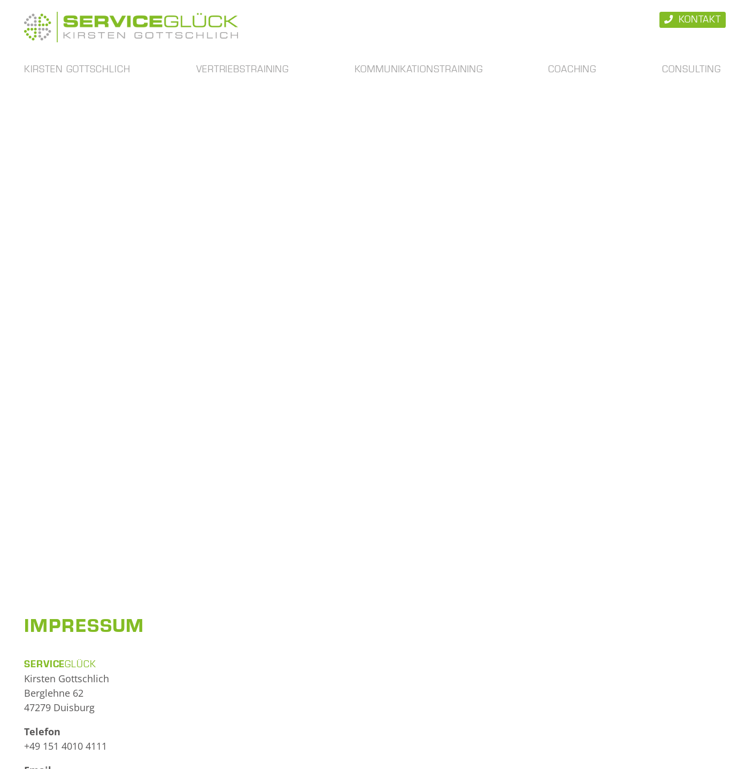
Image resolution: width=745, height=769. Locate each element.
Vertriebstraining (242, 69)
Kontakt (692, 19)
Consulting (691, 69)
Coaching (572, 69)
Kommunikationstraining (419, 69)
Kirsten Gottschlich (77, 69)
